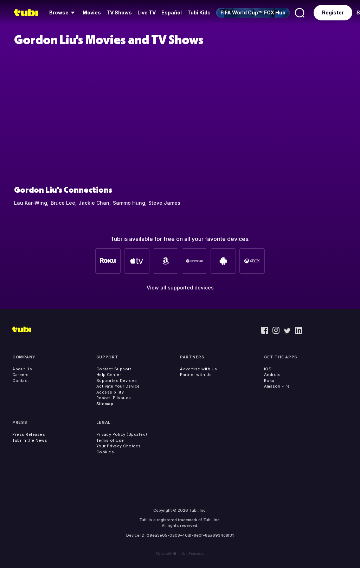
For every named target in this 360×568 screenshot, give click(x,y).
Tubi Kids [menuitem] (199, 12)
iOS (268, 368)
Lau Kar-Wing (30, 203)
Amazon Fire (277, 386)
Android (272, 374)
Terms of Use (110, 440)
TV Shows (119, 12)
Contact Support (113, 368)
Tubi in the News (29, 440)
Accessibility (110, 392)
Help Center (108, 374)
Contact (20, 380)
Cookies (105, 451)
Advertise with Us (198, 368)
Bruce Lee (63, 203)
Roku (269, 380)
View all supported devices (180, 288)
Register (333, 12)
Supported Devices (116, 380)
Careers (20, 374)
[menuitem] (63, 12)
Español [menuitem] (171, 12)
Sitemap (105, 403)
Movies (92, 12)
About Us (22, 368)
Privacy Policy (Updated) (121, 434)
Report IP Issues (113, 397)
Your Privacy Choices (118, 445)
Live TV (146, 12)
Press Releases (28, 434)
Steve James (164, 203)
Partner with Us (196, 374)
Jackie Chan (93, 203)
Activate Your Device (118, 386)
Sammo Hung (129, 203)
